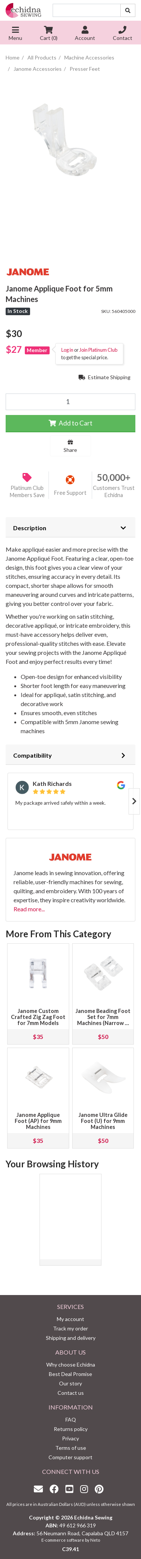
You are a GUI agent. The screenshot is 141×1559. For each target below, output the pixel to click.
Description (29, 527)
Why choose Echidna (70, 1364)
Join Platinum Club (98, 350)
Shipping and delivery (71, 1338)
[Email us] (40, 1489)
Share (70, 446)
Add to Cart (70, 423)
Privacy (70, 1438)
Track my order (70, 1328)
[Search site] (127, 10)
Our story (70, 1383)
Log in (67, 350)
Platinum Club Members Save (27, 491)
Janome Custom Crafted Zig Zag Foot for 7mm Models (38, 1017)
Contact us (71, 1393)
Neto (95, 1540)
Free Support (70, 493)
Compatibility (32, 755)
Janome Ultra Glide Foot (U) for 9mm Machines (103, 1121)
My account (70, 1319)
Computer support (70, 1457)
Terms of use (70, 1448)
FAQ (70, 1419)
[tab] (70, 527)
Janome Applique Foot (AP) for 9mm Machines (38, 1121)
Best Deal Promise (70, 1374)
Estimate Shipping (104, 377)
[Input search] (87, 10)
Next (134, 801)
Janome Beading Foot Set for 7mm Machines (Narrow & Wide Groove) (103, 1020)
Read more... (29, 908)
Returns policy (71, 1429)
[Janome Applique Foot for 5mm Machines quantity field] (70, 402)
